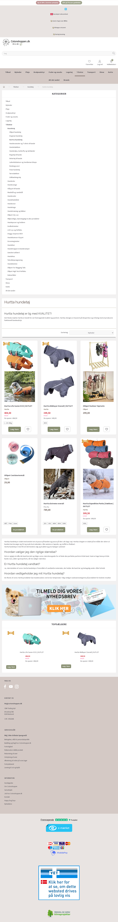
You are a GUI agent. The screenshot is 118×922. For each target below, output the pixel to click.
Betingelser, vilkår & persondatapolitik (16, 740)
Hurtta (6, 410)
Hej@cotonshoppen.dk (13, 704)
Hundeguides (8, 783)
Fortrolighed (8, 747)
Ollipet (85, 410)
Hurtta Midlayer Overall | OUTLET (58, 406)
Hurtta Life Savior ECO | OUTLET (18, 406)
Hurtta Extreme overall (54, 504)
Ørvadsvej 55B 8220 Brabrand (9, 713)
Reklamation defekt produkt (13, 750)
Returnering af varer (10, 754)
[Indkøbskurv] (111, 62)
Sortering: (64, 333)
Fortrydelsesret (9, 764)
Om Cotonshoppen (10, 787)
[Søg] (114, 53)
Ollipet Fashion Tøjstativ (94, 406)
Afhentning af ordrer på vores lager (15, 761)
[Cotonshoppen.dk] (16, 43)
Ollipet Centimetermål (14, 475)
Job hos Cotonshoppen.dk (13, 793)
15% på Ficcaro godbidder (73, 3)
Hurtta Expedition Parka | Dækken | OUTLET (98, 505)
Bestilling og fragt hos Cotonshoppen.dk (17, 743)
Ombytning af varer (10, 757)
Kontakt (7, 797)
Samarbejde (8, 790)
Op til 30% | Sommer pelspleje (47, 3)
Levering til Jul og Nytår (12, 768)
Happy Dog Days (9, 800)
